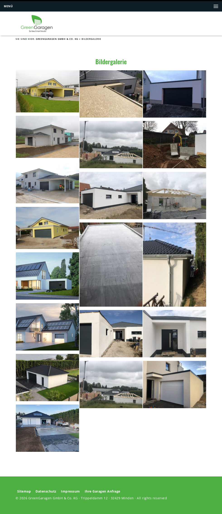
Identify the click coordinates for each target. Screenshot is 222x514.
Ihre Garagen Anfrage (102, 491)
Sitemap (24, 491)
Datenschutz (46, 491)
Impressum (70, 491)
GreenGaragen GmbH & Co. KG (57, 39)
